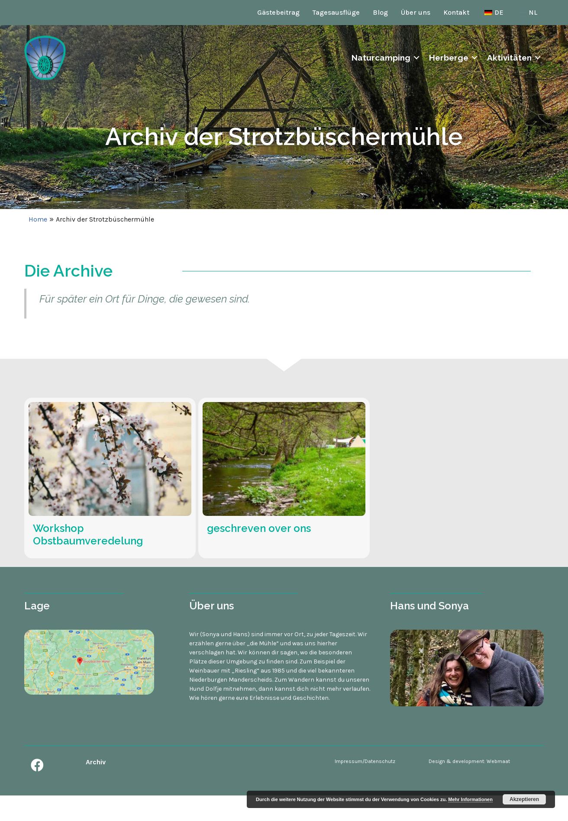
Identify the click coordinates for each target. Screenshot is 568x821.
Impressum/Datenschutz (365, 761)
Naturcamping (381, 57)
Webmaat (498, 761)
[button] (37, 765)
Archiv (96, 762)
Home (38, 219)
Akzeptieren (524, 799)
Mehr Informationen (470, 799)
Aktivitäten (509, 57)
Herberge (448, 57)
